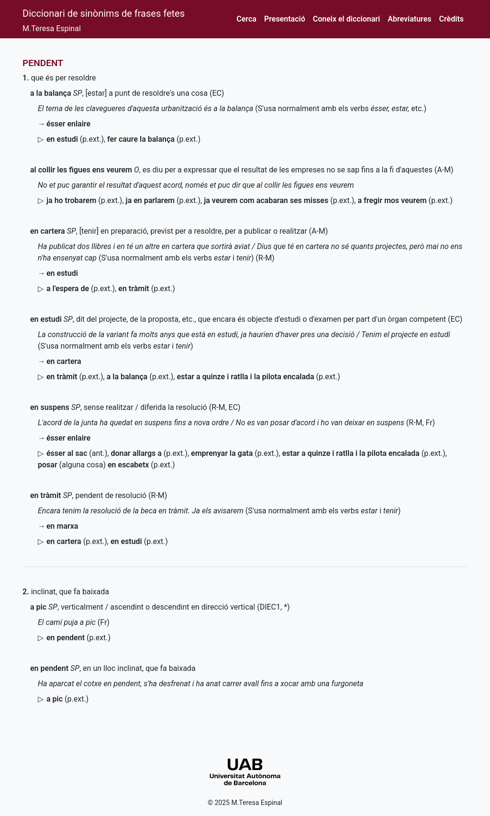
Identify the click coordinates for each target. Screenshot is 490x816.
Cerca (246, 18)
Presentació (284, 18)
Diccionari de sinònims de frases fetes (103, 13)
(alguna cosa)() (106, 464)
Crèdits (451, 18)
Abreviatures (409, 18)
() (75, 139)
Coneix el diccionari (346, 18)
